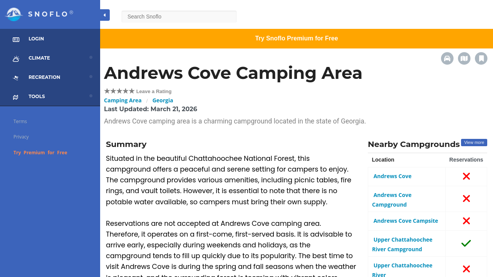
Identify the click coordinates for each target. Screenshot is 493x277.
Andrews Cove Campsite (405, 220)
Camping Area (123, 100)
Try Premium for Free (40, 152)
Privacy (21, 136)
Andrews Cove (391, 176)
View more (474, 142)
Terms (20, 121)
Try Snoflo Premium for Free (296, 38)
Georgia (163, 100)
